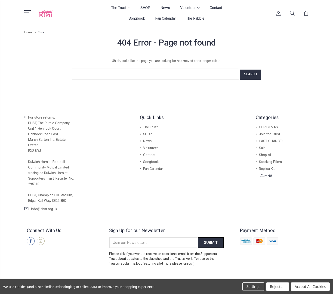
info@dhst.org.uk (44, 207)
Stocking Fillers (270, 160)
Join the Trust (269, 133)
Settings (253, 286)
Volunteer (190, 8)
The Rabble (195, 18)
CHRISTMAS (268, 126)
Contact (216, 8)
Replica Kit (267, 167)
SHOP (145, 8)
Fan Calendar (165, 18)
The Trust (120, 8)
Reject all (277, 286)
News (165, 8)
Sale (262, 146)
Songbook (137, 18)
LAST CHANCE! (271, 140)
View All (265, 174)
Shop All (265, 153)
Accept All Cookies (310, 286)
